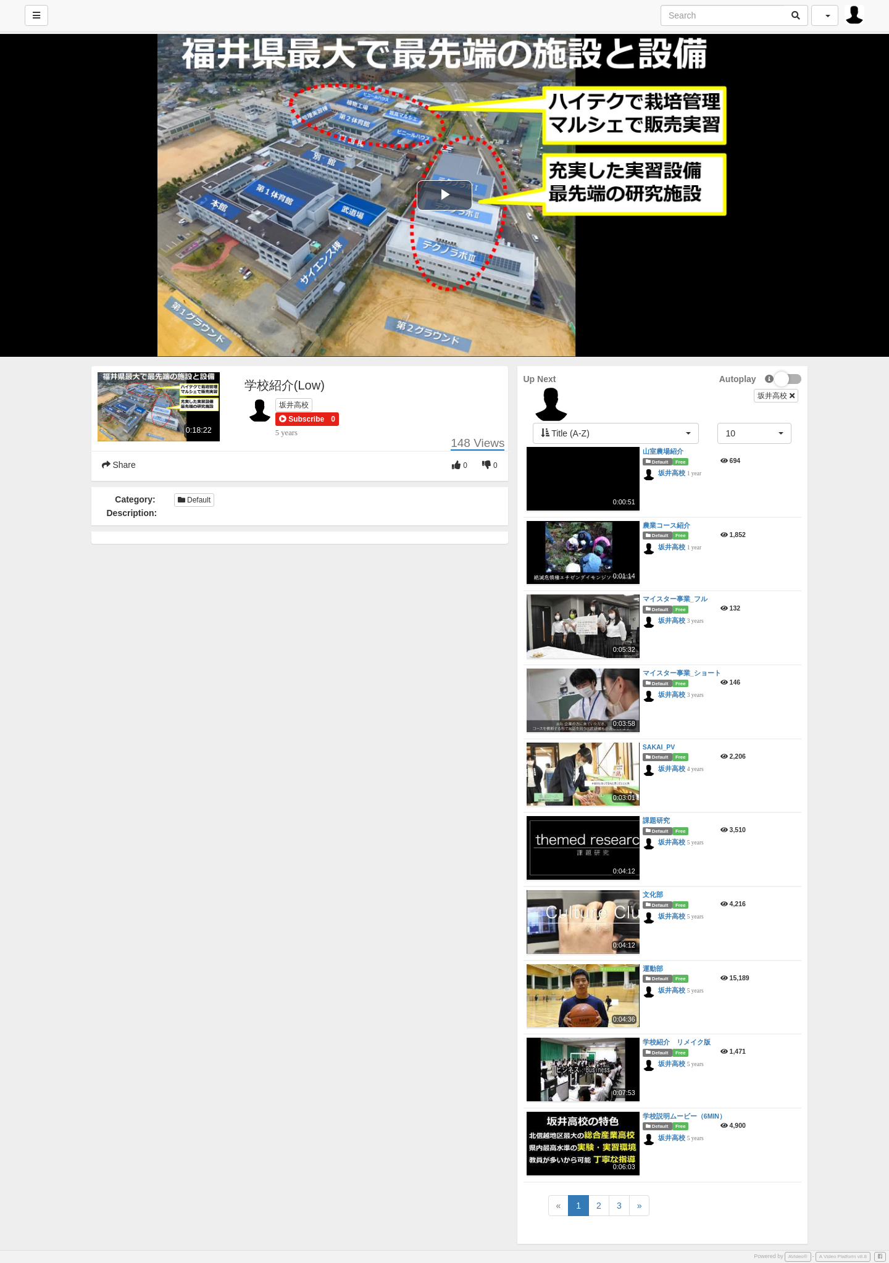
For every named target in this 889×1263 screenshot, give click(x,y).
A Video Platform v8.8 (843, 1256)
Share (119, 465)
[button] (301, 419)
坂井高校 (294, 405)
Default (194, 500)
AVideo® (798, 1256)
